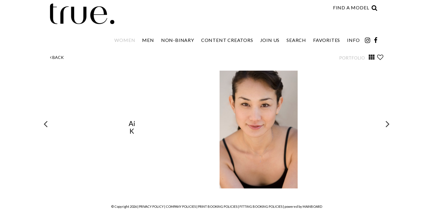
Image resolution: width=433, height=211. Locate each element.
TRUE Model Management (83, 14)
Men (148, 40)
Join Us (270, 40)
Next (387, 124)
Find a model (351, 7)
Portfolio (352, 57)
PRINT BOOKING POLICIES (217, 206)
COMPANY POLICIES (181, 206)
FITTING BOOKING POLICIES (260, 206)
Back (57, 57)
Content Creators (227, 40)
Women (124, 40)
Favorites (326, 40)
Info (353, 40)
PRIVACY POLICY (151, 206)
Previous (45, 124)
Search (296, 40)
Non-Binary (177, 40)
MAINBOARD (312, 206)
